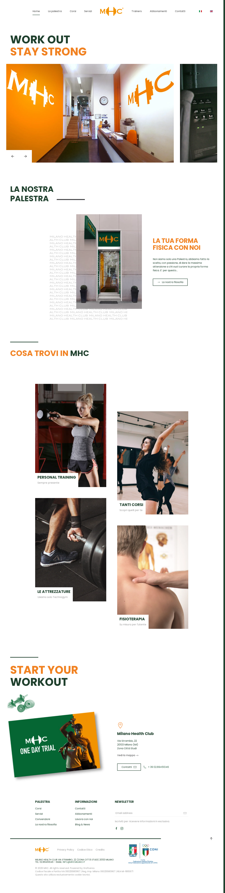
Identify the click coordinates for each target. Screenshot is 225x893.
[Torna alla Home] (111, 11)
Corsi (73, 11)
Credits (100, 849)
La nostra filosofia (170, 282)
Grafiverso (89, 868)
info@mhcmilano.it (74, 862)
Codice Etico (84, 849)
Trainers (137, 11)
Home (36, 11)
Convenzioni (42, 819)
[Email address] (151, 813)
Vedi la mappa (126, 755)
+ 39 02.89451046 (156, 767)
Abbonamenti (158, 11)
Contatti (180, 11)
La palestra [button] (55, 11)
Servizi (39, 814)
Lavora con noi (84, 819)
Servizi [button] (88, 11)
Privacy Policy (65, 849)
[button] (12, 156)
